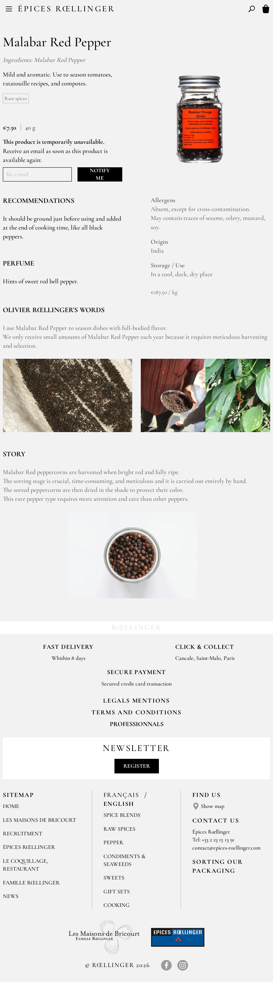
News (10, 896)
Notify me (100, 174)
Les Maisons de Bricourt (39, 820)
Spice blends (121, 815)
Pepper (113, 842)
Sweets (113, 877)
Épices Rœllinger (66, 9)
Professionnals (137, 724)
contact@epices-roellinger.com (226, 847)
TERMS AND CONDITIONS (136, 712)
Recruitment (22, 833)
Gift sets (116, 891)
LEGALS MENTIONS (136, 700)
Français (122, 795)
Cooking (116, 905)
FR (130, 10)
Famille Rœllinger (31, 882)
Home (11, 806)
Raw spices (119, 829)
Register (136, 766)
